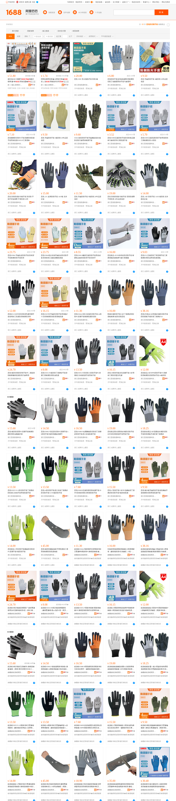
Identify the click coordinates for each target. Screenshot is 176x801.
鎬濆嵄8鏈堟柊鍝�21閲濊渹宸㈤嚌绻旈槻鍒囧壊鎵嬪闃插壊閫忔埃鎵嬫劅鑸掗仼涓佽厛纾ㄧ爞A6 (154, 550)
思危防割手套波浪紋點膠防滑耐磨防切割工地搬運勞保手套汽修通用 (121, 80)
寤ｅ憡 (32, 82)
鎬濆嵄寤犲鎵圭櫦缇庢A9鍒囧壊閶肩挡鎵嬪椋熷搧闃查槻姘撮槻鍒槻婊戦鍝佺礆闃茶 (154, 785)
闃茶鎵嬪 (54, 88)
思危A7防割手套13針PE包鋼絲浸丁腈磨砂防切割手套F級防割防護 (121, 491)
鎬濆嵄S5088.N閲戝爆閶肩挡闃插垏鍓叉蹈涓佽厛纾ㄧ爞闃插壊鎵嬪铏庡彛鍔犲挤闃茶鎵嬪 (87, 668)
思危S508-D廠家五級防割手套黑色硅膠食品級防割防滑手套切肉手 (87, 256)
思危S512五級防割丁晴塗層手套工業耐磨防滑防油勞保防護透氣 (154, 256)
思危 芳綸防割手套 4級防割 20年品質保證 (154, 80)
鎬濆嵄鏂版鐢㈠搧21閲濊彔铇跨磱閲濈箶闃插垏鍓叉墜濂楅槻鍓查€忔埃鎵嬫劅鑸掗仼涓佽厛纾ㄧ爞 (154, 668)
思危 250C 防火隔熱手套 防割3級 (86, 79)
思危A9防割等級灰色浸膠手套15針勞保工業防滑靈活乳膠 (121, 374)
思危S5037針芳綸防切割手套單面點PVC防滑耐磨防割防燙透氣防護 (54, 315)
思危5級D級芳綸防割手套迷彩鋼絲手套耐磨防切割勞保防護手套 (154, 491)
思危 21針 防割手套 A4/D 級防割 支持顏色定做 (154, 198)
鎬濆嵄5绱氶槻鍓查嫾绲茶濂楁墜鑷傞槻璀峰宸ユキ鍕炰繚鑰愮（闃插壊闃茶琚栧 (54, 785)
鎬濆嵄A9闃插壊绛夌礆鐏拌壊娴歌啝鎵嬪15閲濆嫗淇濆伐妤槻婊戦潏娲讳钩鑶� (121, 609)
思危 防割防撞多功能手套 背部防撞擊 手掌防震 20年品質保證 (121, 198)
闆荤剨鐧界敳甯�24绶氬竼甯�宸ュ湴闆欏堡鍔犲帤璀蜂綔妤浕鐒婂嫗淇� (54, 80)
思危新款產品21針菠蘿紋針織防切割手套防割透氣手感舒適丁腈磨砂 (154, 433)
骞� (33, 85)
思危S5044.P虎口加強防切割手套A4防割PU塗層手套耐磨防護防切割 (88, 315)
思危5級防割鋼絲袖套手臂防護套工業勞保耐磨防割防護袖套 (54, 550)
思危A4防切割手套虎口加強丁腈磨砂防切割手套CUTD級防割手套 (54, 491)
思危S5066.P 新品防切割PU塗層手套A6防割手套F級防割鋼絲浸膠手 (54, 433)
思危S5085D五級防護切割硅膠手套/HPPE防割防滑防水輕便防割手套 (87, 491)
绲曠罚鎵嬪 (12, 88)
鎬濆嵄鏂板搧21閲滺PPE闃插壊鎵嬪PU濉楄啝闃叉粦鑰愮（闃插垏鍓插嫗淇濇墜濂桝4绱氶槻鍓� (154, 609)
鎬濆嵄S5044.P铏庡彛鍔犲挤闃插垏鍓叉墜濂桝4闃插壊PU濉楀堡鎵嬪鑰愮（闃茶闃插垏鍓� (87, 550)
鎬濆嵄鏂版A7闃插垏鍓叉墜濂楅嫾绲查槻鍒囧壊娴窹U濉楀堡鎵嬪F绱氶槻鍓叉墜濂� (21, 785)
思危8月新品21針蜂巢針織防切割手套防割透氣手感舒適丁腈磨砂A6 (154, 315)
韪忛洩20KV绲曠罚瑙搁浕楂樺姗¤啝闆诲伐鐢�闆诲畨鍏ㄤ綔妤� (21, 80)
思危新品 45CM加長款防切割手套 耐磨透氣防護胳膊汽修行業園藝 (121, 256)
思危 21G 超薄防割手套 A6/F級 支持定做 (54, 198)
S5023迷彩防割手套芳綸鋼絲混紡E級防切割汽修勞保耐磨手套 (87, 139)
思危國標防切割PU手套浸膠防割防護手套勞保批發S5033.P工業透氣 (21, 139)
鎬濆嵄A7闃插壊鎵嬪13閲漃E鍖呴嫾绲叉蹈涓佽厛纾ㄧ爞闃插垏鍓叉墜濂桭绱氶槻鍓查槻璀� (121, 726)
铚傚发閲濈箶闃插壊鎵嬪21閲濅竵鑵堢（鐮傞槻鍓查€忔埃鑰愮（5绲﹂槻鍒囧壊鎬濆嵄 (121, 550)
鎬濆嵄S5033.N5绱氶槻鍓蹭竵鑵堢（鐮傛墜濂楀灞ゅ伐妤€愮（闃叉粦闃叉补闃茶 (54, 609)
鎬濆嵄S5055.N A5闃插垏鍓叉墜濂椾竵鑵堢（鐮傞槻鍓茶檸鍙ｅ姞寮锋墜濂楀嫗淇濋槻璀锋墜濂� (21, 726)
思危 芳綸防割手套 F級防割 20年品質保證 (87, 198)
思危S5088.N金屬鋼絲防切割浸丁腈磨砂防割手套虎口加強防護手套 (87, 433)
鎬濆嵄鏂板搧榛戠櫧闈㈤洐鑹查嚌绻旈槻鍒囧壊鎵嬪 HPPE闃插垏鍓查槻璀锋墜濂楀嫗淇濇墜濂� (121, 668)
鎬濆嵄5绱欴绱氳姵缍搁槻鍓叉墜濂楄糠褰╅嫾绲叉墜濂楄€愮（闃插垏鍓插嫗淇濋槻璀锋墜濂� (154, 726)
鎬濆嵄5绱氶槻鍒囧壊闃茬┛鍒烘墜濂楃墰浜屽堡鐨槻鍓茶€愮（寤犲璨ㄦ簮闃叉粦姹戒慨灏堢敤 (21, 609)
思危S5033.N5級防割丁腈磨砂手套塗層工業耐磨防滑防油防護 (54, 374)
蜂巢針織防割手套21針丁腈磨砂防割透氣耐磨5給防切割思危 (121, 315)
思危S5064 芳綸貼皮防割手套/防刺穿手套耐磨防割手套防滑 (21, 256)
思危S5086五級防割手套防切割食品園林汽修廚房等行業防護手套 (121, 139)
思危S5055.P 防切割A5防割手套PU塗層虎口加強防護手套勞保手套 (87, 374)
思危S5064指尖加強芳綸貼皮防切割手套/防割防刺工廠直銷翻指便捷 (54, 256)
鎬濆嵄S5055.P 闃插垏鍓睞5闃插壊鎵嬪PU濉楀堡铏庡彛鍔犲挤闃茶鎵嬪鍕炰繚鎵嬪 (87, 609)
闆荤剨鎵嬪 (63, 88)
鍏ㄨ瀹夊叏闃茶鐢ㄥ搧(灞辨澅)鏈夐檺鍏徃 (15, 85)
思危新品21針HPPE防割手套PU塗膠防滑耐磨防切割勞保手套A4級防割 (154, 374)
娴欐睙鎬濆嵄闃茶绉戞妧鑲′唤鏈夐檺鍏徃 (81, 555)
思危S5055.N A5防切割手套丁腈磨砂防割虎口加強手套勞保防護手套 (21, 491)
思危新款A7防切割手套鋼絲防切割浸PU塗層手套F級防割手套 (21, 550)
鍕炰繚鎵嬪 (45, 88)
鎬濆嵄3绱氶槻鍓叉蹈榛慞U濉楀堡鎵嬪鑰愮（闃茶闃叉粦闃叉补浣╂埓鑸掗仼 (21, 668)
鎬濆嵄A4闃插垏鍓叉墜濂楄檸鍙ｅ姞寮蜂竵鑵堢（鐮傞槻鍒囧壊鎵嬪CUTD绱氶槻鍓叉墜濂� (54, 726)
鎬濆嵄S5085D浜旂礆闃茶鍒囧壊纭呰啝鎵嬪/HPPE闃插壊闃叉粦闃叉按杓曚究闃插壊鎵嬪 (88, 726)
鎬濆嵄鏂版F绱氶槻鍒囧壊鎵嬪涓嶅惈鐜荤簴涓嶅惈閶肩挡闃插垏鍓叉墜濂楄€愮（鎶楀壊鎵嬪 (87, 785)
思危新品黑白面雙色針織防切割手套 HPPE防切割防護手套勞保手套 (121, 433)
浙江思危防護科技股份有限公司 (81, 85)
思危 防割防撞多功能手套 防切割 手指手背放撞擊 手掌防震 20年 (21, 198)
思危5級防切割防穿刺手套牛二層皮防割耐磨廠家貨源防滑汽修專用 (21, 374)
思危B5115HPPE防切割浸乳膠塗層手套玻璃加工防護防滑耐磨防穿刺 (21, 315)
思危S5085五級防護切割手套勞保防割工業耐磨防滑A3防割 (154, 139)
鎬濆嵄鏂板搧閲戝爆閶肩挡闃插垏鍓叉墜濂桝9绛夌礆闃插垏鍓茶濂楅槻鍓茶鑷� (121, 785)
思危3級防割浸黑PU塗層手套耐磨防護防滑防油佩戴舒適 (21, 433)
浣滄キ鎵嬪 (21, 88)
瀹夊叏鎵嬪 (30, 88)
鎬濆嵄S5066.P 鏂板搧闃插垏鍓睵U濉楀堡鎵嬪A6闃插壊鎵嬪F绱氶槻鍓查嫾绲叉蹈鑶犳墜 (54, 668)
